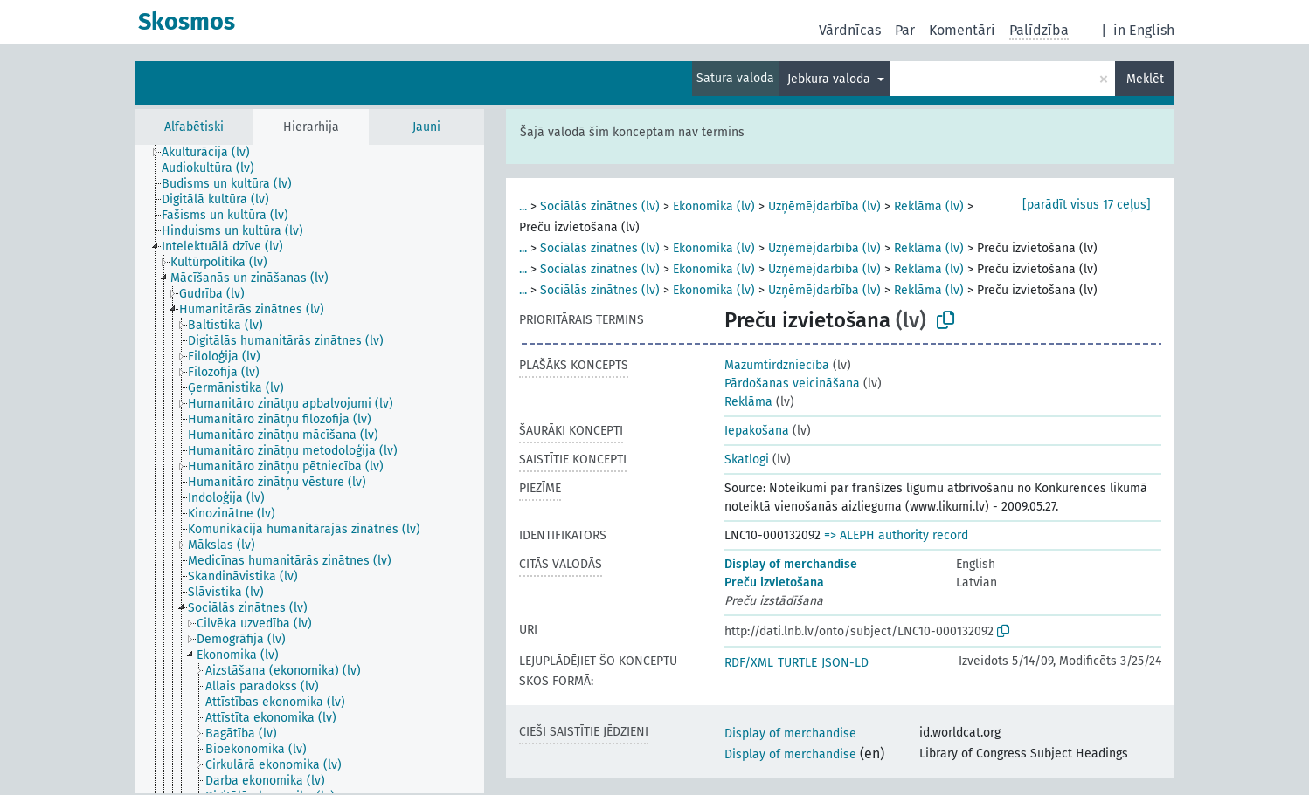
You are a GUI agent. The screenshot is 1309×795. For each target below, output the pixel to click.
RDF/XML (748, 662)
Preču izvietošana (774, 582)
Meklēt (1145, 79)
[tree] (309, 469)
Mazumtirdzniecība (776, 365)
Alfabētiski (194, 127)
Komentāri (962, 30)
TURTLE (797, 662)
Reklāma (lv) (929, 206)
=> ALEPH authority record (896, 535)
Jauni (426, 127)
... (523, 206)
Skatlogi (746, 459)
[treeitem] (213, 153)
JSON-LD (845, 662)
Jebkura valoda (830, 79)
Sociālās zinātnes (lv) (600, 206)
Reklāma (748, 401)
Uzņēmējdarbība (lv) (824, 206)
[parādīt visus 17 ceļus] (1086, 204)
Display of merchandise (790, 564)
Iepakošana (756, 430)
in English (1143, 30)
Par (905, 30)
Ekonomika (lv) (714, 206)
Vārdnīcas (850, 30)
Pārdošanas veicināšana (792, 383)
